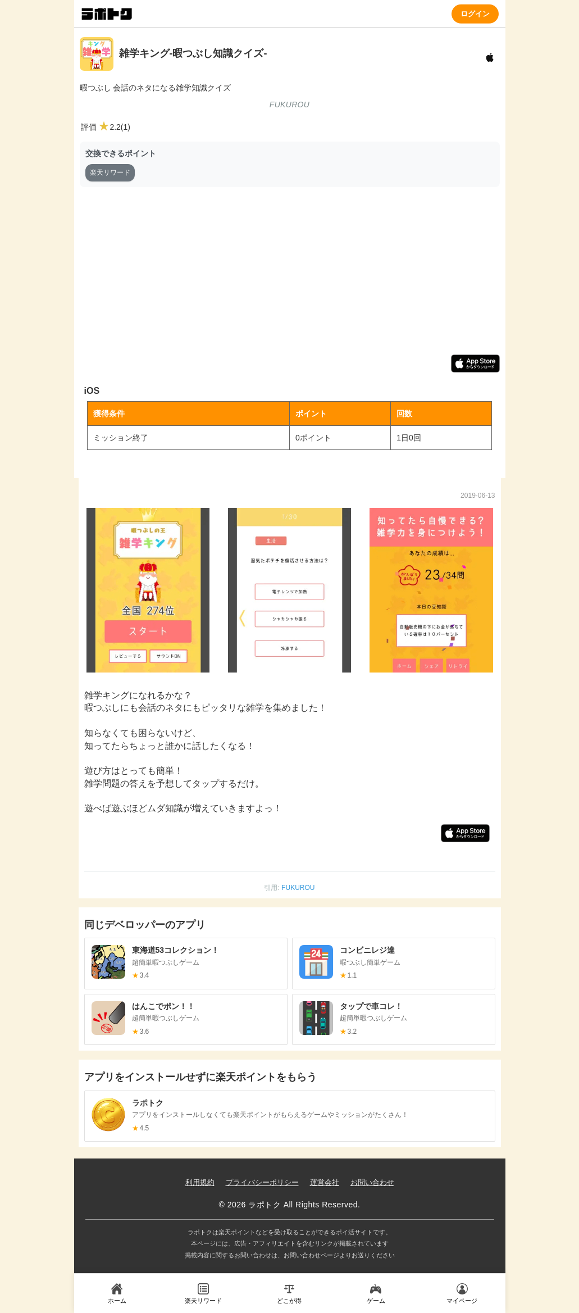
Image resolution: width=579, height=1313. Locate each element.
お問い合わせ (372, 1182)
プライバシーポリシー (262, 1182)
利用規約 (200, 1182)
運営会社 (324, 1182)
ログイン (475, 13)
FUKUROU (297, 888)
